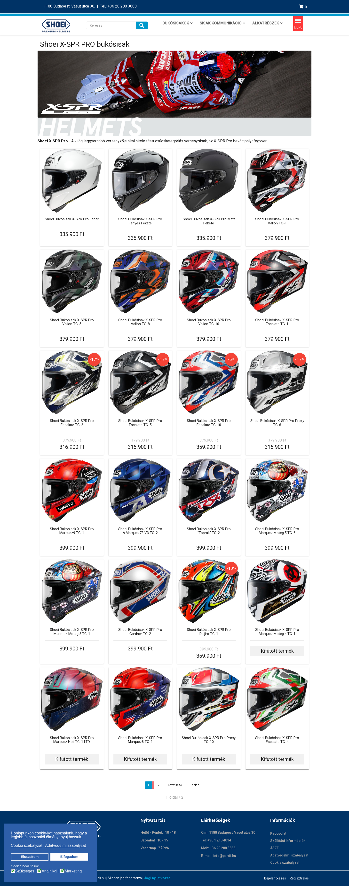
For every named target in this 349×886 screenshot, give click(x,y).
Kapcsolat (278, 833)
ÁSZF (274, 848)
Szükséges (24, 871)
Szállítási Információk (287, 841)
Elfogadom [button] (69, 857)
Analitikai (49, 871)
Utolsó (194, 785)
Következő (175, 785)
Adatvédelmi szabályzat (289, 855)
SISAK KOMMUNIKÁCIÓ (221, 23)
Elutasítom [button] (30, 857)
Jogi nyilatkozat (157, 878)
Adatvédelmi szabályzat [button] (65, 845)
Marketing (73, 871)
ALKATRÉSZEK (265, 23)
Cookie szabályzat (284, 862)
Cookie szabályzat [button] (26, 845)
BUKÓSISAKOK (175, 23)
